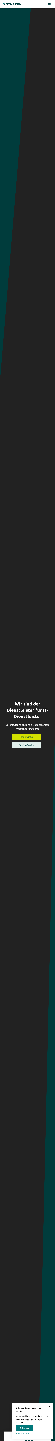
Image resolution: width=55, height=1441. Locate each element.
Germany (24, 1428)
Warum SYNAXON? (26, 745)
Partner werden (26, 737)
